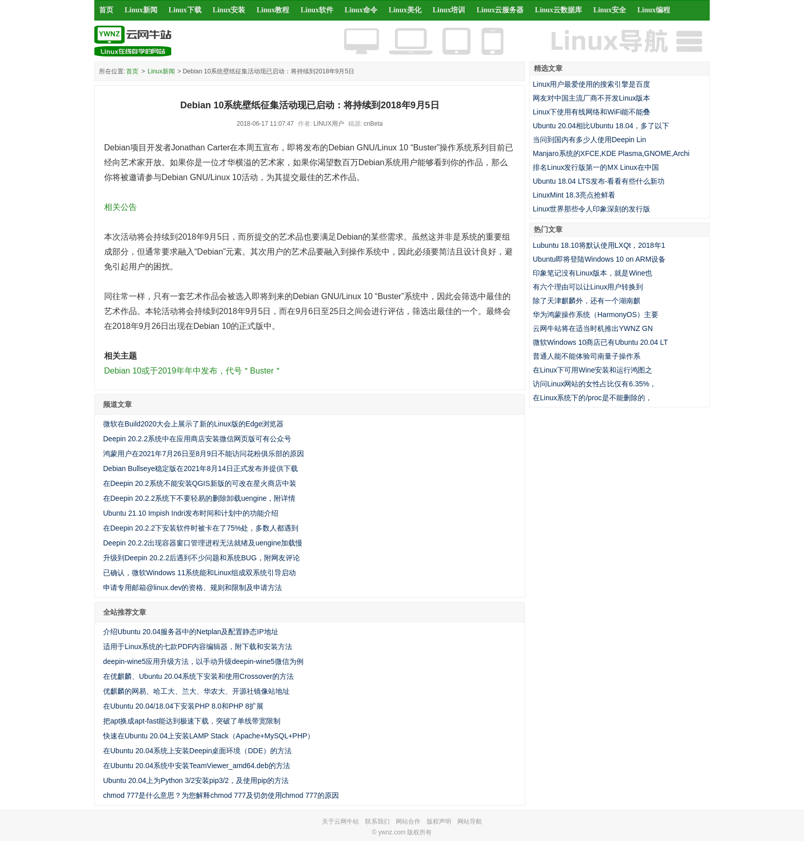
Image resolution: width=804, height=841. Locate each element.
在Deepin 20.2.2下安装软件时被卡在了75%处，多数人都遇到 (200, 528)
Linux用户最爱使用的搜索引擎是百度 (591, 84)
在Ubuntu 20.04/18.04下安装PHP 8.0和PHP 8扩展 (183, 706)
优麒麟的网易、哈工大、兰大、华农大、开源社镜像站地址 (196, 691)
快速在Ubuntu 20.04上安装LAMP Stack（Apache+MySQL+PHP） (208, 736)
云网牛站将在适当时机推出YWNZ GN (593, 328)
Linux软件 (316, 10)
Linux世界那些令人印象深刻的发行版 (591, 209)
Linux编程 (653, 10)
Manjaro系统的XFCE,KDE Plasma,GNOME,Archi (611, 153)
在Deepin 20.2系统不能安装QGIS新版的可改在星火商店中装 (199, 483)
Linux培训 (449, 10)
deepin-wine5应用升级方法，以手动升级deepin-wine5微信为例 (203, 661)
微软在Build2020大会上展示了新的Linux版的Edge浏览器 (193, 424)
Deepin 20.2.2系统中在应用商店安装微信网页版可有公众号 (197, 439)
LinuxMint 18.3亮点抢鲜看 (574, 195)
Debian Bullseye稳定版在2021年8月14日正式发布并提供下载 (200, 468)
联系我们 (377, 821)
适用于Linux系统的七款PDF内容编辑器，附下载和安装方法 (197, 646)
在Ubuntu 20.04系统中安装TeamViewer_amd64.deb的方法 (196, 765)
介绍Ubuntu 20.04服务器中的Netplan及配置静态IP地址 (190, 632)
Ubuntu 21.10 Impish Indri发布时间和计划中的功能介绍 (190, 513)
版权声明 (439, 821)
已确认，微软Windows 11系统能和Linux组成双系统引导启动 (199, 573)
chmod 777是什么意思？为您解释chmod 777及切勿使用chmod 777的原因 (221, 795)
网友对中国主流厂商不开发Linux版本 (591, 98)
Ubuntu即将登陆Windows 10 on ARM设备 (599, 259)
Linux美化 (405, 10)
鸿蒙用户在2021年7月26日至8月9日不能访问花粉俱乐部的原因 (203, 453)
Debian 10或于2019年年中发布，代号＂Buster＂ (193, 370)
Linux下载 (185, 10)
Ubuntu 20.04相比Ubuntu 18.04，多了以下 (601, 126)
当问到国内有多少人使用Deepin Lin (589, 139)
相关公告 (120, 207)
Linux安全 (609, 10)
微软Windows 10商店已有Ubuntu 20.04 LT (600, 342)
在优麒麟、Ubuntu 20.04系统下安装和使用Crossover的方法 (198, 676)
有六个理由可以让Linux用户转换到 (588, 287)
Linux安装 (229, 10)
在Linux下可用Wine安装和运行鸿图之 (592, 370)
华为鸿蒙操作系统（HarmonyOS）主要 (595, 314)
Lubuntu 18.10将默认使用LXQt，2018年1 (599, 245)
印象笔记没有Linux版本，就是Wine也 (592, 273)
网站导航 (469, 821)
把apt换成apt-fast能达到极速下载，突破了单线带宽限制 (191, 721)
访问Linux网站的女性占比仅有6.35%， (594, 384)
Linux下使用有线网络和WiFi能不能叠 (591, 112)
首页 (106, 10)
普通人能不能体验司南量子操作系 (586, 356)
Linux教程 (272, 10)
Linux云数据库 (558, 10)
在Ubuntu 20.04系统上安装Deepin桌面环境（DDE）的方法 (197, 751)
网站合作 (408, 821)
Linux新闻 (141, 10)
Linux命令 (361, 10)
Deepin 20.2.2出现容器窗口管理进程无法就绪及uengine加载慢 (203, 543)
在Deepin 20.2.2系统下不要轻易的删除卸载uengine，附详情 (199, 498)
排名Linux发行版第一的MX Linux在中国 (596, 167)
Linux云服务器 (500, 10)
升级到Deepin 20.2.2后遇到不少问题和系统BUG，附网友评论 (201, 558)
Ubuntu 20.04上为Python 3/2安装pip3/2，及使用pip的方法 (196, 780)
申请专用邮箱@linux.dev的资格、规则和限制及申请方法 (192, 587)
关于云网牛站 (340, 821)
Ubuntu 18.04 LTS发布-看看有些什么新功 (599, 181)
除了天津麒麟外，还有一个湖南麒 (586, 301)
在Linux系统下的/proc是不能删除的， (592, 398)
